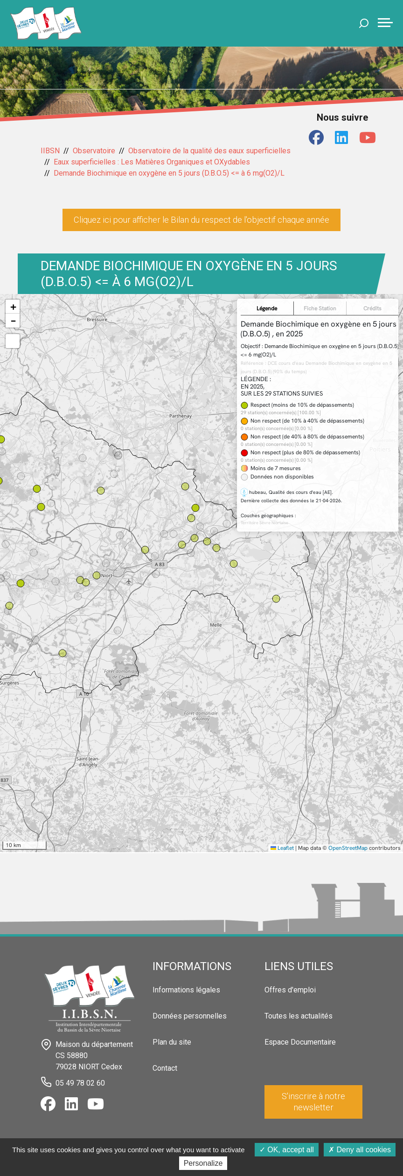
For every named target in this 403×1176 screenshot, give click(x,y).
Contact (165, 1068)
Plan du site (172, 1042)
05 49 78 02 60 (80, 1083)
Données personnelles (190, 1016)
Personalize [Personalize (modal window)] (203, 1163)
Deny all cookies (359, 1150)
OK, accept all (286, 1150)
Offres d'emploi (290, 989)
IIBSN (50, 150)
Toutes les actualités (298, 1016)
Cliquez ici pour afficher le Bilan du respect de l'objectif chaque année (201, 220)
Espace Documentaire (300, 1042)
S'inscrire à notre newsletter (313, 1101)
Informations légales (186, 989)
